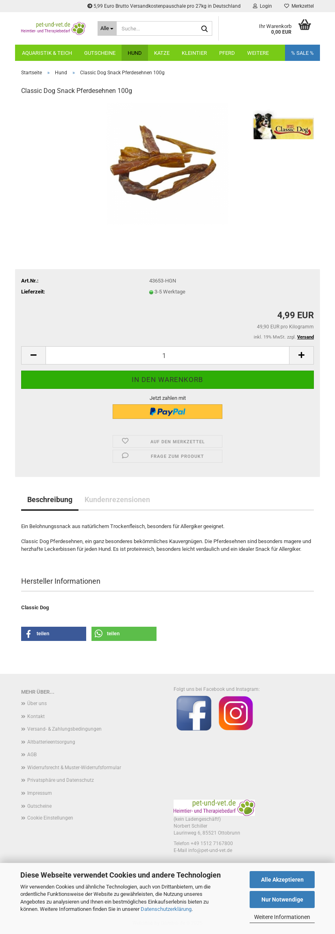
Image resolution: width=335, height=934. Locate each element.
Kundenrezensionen (117, 499)
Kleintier (194, 53)
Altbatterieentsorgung (51, 742)
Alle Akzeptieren (282, 879)
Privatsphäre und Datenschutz (60, 780)
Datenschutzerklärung (166, 909)
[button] (33, 355)
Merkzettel (299, 6)
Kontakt (36, 716)
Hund (135, 53)
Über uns (37, 703)
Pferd (227, 53)
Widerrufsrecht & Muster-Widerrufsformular (74, 767)
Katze (162, 53)
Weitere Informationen (282, 917)
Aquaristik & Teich (47, 53)
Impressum (39, 793)
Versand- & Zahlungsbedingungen (64, 729)
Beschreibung (49, 499)
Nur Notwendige (282, 899)
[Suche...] (107, 28)
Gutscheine (99, 53)
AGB (32, 754)
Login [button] (262, 6)
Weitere (258, 53)
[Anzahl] (167, 355)
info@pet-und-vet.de (210, 850)
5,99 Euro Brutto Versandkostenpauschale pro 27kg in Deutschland (164, 6)
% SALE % (302, 53)
